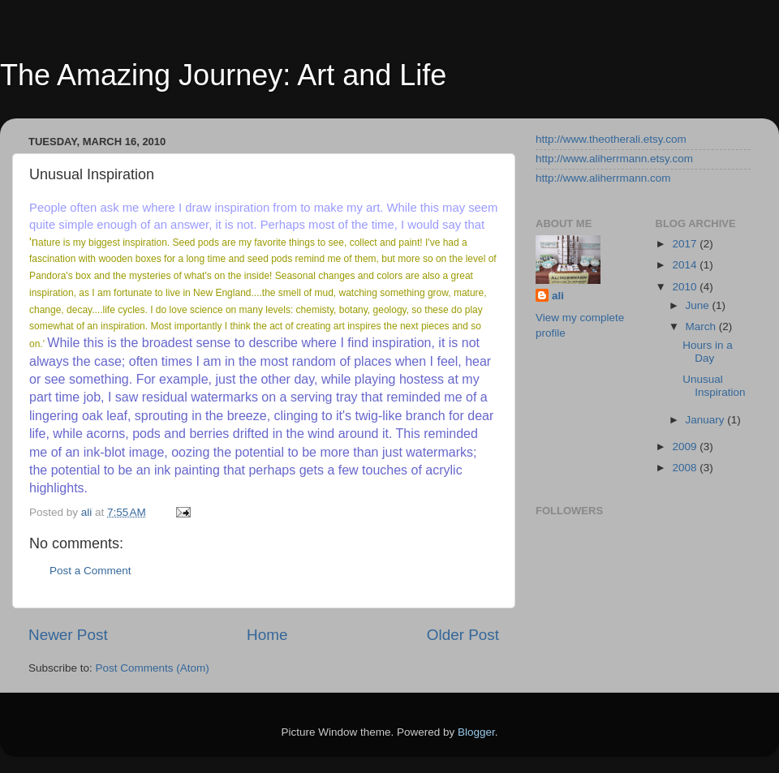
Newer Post (68, 634)
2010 (685, 287)
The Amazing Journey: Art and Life (223, 75)
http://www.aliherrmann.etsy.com (614, 158)
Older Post (463, 634)
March (702, 326)
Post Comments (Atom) (152, 668)
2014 (685, 265)
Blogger (476, 732)
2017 (685, 244)
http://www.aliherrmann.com (603, 178)
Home (267, 634)
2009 (685, 446)
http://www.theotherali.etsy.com (611, 139)
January (707, 420)
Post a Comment (90, 571)
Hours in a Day (707, 351)
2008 (685, 468)
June (699, 305)
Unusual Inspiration (713, 385)
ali (558, 296)
